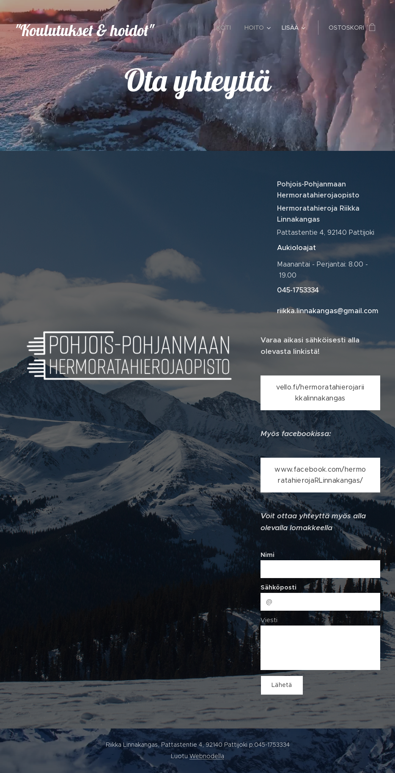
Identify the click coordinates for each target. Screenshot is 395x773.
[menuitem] (226, 27)
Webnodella (206, 756)
